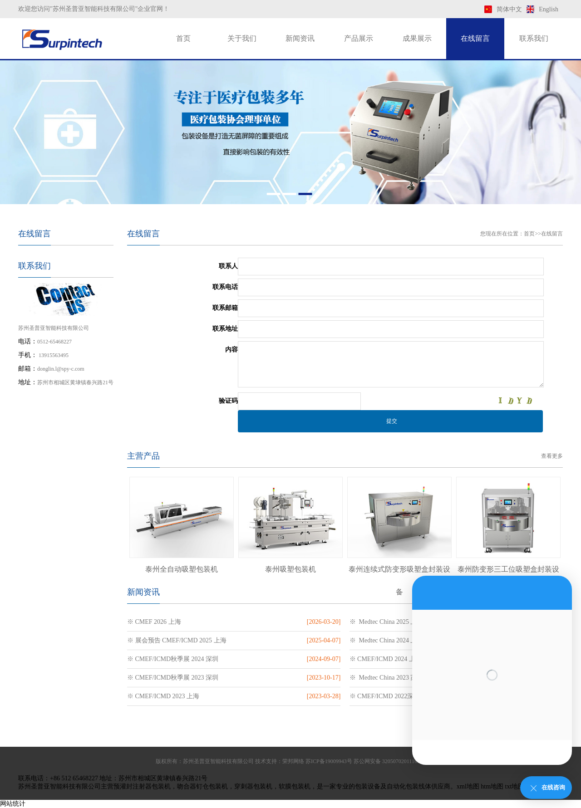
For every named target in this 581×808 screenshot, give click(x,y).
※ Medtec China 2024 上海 (386, 640)
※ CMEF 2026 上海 (154, 621)
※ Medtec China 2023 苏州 (386, 677)
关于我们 (241, 38)
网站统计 (12, 803)
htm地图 (492, 786)
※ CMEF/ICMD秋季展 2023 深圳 (172, 677)
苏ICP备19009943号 (328, 761)
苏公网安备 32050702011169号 (389, 761)
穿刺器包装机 (253, 786)
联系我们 (533, 38)
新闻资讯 (300, 38)
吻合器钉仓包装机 (202, 786)
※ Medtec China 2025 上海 (386, 621)
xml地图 (468, 786)
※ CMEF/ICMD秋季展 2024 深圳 (172, 659)
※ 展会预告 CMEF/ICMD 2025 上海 (176, 640)
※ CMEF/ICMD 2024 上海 (386, 659)
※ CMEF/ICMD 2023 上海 (163, 696)
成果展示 (417, 38)
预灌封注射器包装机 (142, 786)
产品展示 (358, 38)
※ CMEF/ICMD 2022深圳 (385, 696)
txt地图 (515, 786)
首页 (183, 38)
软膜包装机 (294, 786)
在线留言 (475, 38)
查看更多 (552, 456)
